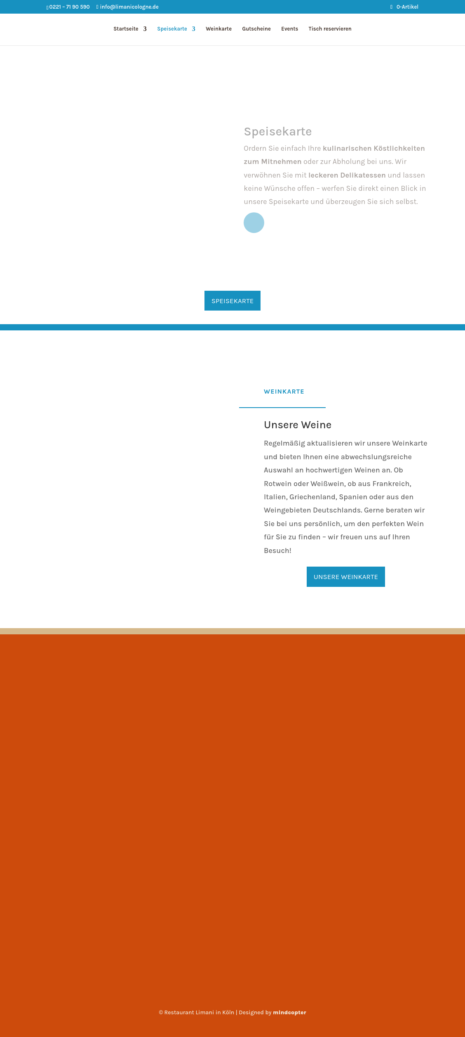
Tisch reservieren (330, 29)
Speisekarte (172, 29)
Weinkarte (219, 29)
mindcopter (289, 1012)
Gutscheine (256, 29)
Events (289, 29)
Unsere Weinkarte (346, 576)
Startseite (126, 29)
